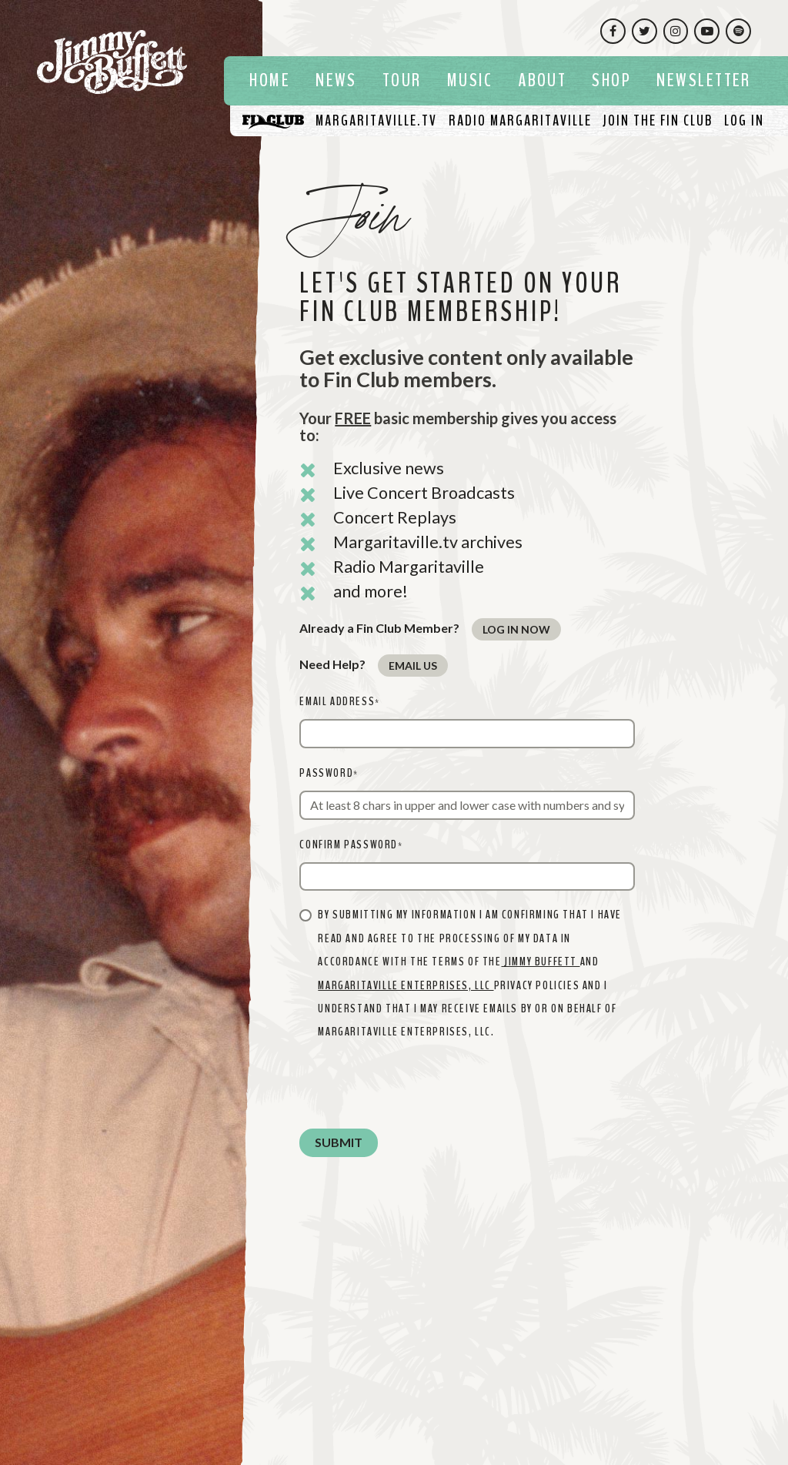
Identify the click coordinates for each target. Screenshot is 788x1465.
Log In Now (516, 629)
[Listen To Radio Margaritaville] (520, 120)
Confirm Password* (351, 844)
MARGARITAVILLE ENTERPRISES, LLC (405, 985)
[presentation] (416, 1086)
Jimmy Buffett (541, 961)
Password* (329, 772)
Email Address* (339, 701)
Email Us (413, 665)
